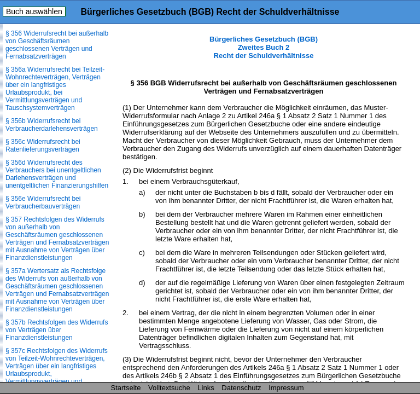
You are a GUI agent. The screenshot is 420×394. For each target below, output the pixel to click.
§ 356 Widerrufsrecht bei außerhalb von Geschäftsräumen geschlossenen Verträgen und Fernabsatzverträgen (56, 45)
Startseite (126, 388)
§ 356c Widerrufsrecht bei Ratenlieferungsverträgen (42, 145)
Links (205, 388)
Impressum (286, 388)
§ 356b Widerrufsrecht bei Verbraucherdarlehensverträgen (51, 124)
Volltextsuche (169, 388)
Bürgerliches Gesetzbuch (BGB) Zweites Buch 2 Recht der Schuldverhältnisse (263, 47)
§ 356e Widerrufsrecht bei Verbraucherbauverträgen (42, 202)
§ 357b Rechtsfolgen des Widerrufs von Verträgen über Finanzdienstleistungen (56, 329)
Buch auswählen (34, 11)
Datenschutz (241, 388)
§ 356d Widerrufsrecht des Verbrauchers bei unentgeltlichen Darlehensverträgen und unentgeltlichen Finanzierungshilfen (56, 174)
